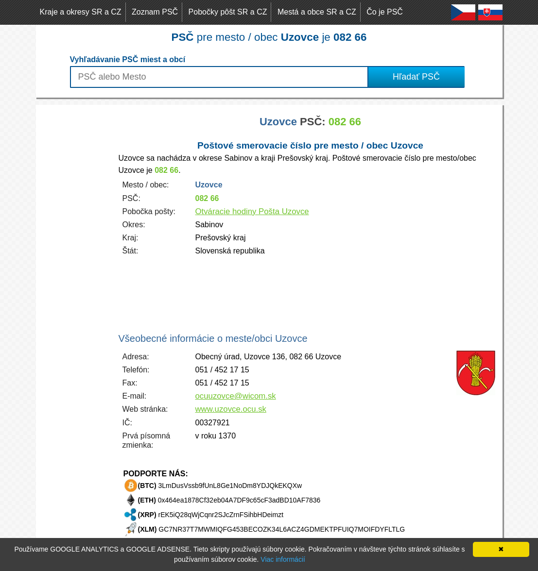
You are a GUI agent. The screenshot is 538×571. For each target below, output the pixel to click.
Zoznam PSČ (155, 12)
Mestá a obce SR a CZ (317, 12)
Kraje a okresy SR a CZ (80, 12)
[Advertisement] (75, 250)
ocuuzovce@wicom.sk (235, 396)
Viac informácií (282, 559)
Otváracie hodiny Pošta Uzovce (252, 211)
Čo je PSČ (384, 12)
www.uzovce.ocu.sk (230, 409)
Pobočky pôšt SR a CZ (228, 12)
